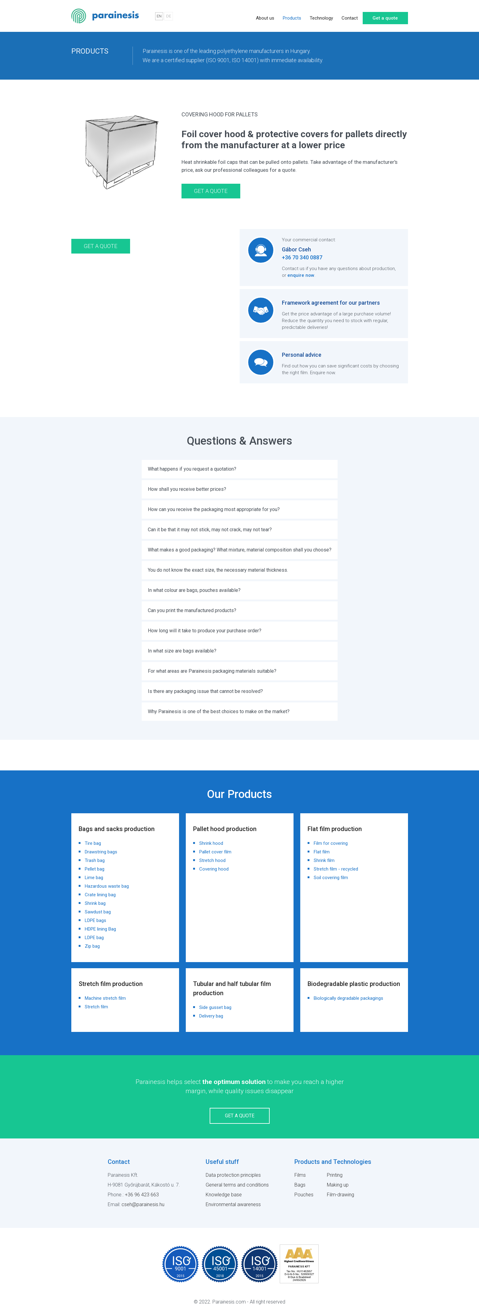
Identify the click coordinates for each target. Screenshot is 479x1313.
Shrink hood (211, 843)
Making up (338, 1185)
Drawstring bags (101, 852)
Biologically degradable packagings (348, 998)
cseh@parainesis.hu (143, 1204)
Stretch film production (111, 984)
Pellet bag (94, 869)
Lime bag (94, 877)
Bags (299, 1185)
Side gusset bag (215, 1007)
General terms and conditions (237, 1185)
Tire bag (93, 843)
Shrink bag (95, 903)
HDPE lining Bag (100, 929)
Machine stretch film (105, 998)
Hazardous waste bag (107, 886)
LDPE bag (94, 937)
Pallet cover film (215, 852)
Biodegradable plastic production (354, 984)
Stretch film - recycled (336, 869)
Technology (321, 16)
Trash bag (95, 860)
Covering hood (214, 869)
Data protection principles (233, 1175)
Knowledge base (224, 1195)
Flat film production (335, 829)
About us (265, 16)
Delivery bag (211, 1016)
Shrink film (324, 860)
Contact (350, 16)
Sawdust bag (98, 912)
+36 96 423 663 (142, 1195)
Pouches (303, 1195)
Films (300, 1175)
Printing (334, 1175)
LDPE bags (95, 920)
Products (292, 16)
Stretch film (96, 1007)
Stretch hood (212, 860)
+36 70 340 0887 (302, 257)
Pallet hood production (224, 829)
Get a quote (385, 16)
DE (168, 16)
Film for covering (331, 843)
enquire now (300, 275)
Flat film (322, 852)
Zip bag (92, 946)
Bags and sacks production (117, 829)
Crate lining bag (100, 894)
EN (159, 16)
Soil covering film (331, 877)
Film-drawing (340, 1195)
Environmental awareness (233, 1204)
